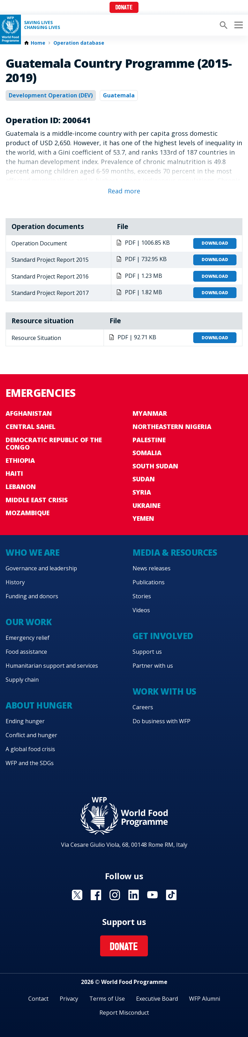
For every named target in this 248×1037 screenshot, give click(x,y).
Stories (142, 596)
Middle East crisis (37, 500)
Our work (29, 622)
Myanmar (150, 413)
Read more (124, 191)
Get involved (163, 636)
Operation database (78, 43)
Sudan (144, 479)
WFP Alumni (204, 998)
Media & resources (175, 552)
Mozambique (28, 513)
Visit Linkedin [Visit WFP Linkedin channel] (133, 895)
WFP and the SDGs (30, 763)
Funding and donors (32, 596)
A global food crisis (30, 749)
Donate (124, 8)
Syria (142, 492)
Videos (141, 610)
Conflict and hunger (31, 735)
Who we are (32, 552)
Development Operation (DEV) (51, 95)
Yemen (143, 518)
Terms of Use (107, 998)
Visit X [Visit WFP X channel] (77, 895)
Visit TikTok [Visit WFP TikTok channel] (171, 895)
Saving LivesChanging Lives (42, 25)
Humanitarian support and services (52, 665)
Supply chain (22, 679)
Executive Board (157, 998)
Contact (38, 998)
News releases (152, 568)
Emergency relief (28, 638)
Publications (149, 582)
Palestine (149, 440)
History (15, 582)
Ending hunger (25, 721)
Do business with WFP (161, 721)
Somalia (147, 453)
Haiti (14, 473)
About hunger (39, 705)
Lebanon (21, 486)
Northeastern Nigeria (172, 426)
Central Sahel (30, 426)
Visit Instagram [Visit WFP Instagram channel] (115, 895)
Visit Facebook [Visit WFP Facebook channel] (96, 895)
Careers (143, 707)
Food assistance (26, 651)
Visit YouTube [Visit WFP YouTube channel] (152, 895)
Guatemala (119, 95)
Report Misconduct (124, 1012)
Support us (147, 651)
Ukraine (146, 505)
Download (215, 243)
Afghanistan (29, 413)
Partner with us (153, 665)
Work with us (164, 691)
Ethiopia (20, 460)
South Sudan (155, 466)
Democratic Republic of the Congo (54, 444)
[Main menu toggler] (237, 25)
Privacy (69, 998)
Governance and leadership (41, 568)
